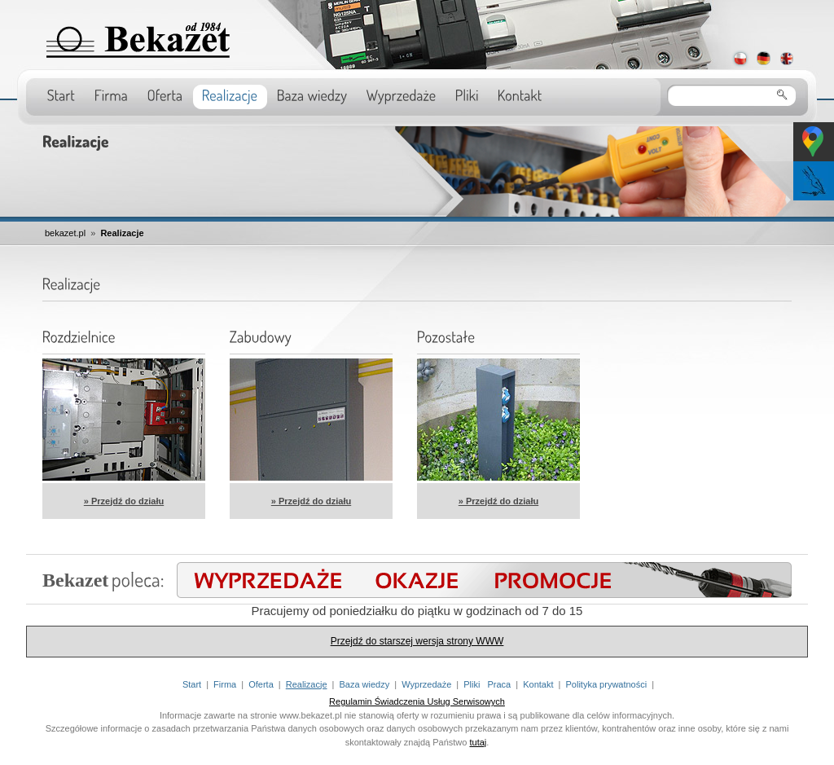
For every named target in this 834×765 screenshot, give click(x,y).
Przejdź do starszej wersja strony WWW (417, 641)
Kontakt (538, 684)
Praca (499, 684)
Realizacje (121, 233)
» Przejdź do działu (124, 501)
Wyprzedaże (426, 684)
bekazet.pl (65, 233)
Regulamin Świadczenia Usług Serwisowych (417, 701)
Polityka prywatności (606, 684)
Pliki (471, 684)
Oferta (261, 684)
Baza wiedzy (364, 684)
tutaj (478, 742)
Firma (224, 684)
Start (191, 684)
